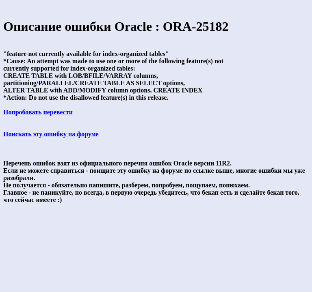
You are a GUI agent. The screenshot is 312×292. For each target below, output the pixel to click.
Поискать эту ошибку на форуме (51, 134)
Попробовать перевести (38, 112)
